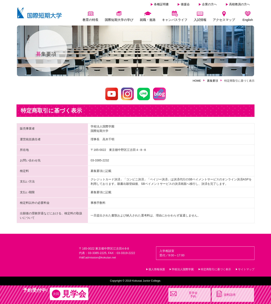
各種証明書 (161, 4)
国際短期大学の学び (119, 20)
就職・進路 (148, 20)
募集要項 (212, 80)
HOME (197, 80)
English (247, 20)
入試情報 (200, 20)
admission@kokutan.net (101, 257)
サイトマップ (246, 269)
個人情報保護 (156, 269)
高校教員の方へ (239, 4)
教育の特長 (90, 20)
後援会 (185, 4)
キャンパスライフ (174, 20)
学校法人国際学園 (183, 269)
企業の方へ (209, 4)
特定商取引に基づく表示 (216, 269)
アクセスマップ (224, 20)
